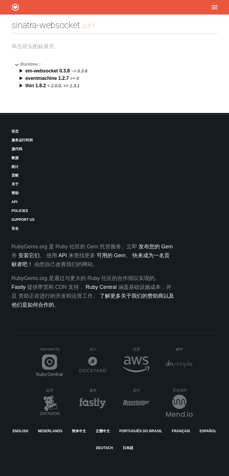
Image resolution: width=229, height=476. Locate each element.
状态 (15, 131)
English (20, 431)
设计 (97, 349)
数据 (15, 158)
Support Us (23, 220)
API (14, 202)
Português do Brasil (140, 431)
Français (181, 431)
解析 (184, 349)
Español (207, 431)
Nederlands (50, 431)
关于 (15, 184)
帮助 (15, 193)
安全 (15, 228)
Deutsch (104, 448)
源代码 (17, 149)
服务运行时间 (22, 140)
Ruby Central (101, 287)
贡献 (15, 175)
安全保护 (182, 390)
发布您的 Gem (156, 247)
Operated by (51, 351)
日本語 (128, 448)
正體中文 (103, 431)
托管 (140, 349)
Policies (20, 211)
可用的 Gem (111, 255)
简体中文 (79, 431)
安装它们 (29, 255)
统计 (15, 167)
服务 (97, 390)
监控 (54, 390)
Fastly (19, 287)
